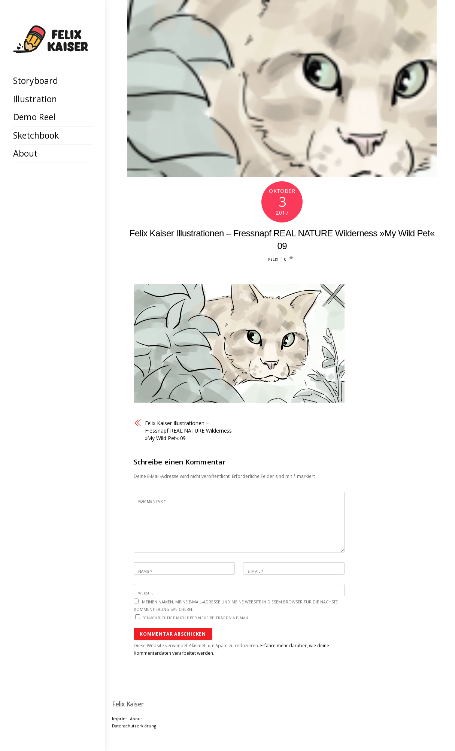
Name (145, 571)
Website (146, 593)
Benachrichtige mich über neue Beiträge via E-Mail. (196, 617)
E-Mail (255, 571)
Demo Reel (34, 117)
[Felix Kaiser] (50, 47)
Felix (273, 259)
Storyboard (35, 81)
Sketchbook (36, 135)
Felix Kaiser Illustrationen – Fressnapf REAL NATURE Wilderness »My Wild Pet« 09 (188, 431)
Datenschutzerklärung (134, 726)
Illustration (35, 99)
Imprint (119, 718)
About (25, 153)
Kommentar (152, 501)
